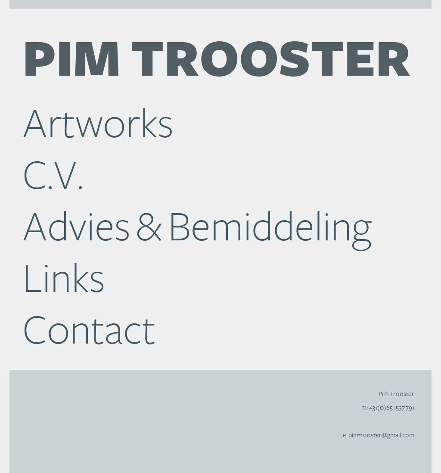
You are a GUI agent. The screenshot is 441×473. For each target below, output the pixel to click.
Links (63, 279)
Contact (89, 331)
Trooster (216, 61)
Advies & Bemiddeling (197, 227)
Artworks (98, 124)
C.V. (53, 176)
